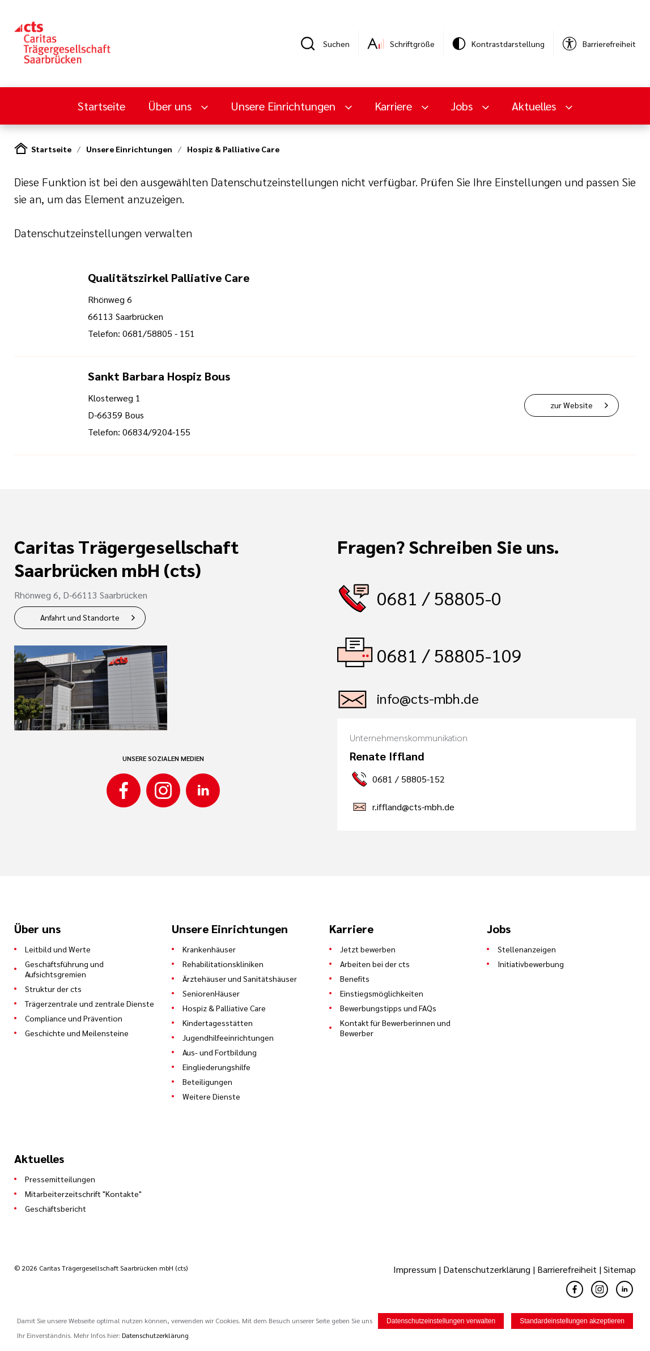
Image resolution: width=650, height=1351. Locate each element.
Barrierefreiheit (567, 1269)
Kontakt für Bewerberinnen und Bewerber (395, 1027)
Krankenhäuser (209, 949)
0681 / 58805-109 (449, 654)
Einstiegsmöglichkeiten (381, 993)
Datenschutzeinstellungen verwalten (103, 232)
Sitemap (620, 1269)
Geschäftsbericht (55, 1208)
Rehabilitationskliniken (223, 964)
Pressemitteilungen (60, 1179)
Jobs (463, 106)
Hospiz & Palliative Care (233, 149)
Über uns (171, 106)
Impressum (416, 1269)
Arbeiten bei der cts (375, 964)
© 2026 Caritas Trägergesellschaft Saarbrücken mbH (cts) (101, 1267)
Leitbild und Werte (58, 949)
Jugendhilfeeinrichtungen (228, 1037)
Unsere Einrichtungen (284, 106)
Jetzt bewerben (368, 949)
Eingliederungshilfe (216, 1067)
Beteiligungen (207, 1081)
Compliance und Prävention (73, 1018)
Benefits (354, 978)
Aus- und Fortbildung (219, 1052)
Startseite (101, 106)
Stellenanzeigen (527, 949)
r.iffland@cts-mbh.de (413, 807)
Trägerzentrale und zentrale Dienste (89, 1003)
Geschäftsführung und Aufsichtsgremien (64, 969)
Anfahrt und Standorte (80, 617)
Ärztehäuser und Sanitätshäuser (239, 978)
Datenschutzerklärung (486, 1269)
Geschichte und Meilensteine (77, 1033)
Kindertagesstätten (217, 1022)
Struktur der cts (53, 989)
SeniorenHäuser (211, 993)
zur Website (571, 405)
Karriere (395, 106)
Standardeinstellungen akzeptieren (572, 1322)
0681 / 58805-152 (408, 779)
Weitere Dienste (211, 1096)
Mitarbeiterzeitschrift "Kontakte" (83, 1193)
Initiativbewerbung (531, 964)
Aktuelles (535, 106)
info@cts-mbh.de (428, 698)
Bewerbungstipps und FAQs (388, 1008)
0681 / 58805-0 (439, 597)
